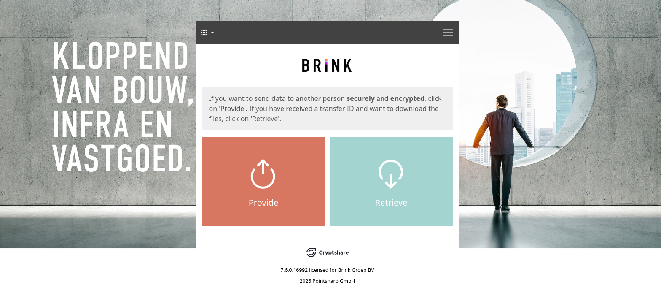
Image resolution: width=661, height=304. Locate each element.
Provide (264, 202)
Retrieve (391, 202)
